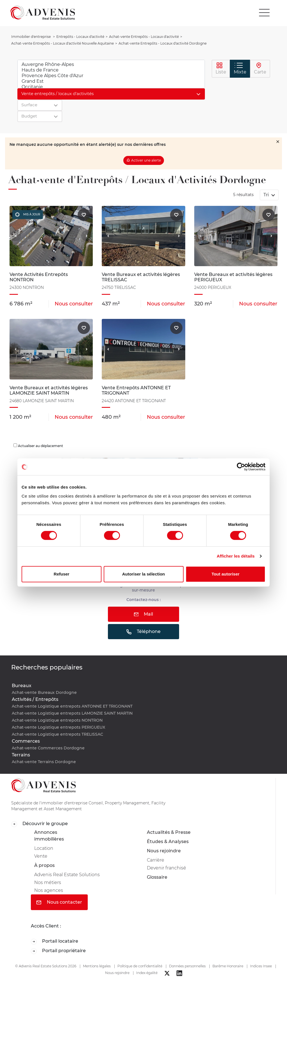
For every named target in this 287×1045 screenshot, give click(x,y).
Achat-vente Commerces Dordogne (48, 748)
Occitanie (111, 87)
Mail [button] (143, 614)
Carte (260, 68)
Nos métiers (47, 882)
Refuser (62, 574)
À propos (44, 865)
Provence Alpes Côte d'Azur (111, 76)
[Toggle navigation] (264, 13)
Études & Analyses (168, 841)
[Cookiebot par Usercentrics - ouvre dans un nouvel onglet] (240, 466)
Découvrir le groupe (39, 824)
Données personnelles (187, 966)
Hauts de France (111, 70)
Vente (40, 856)
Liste (221, 68)
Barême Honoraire (227, 966)
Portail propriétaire (58, 951)
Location (43, 848)
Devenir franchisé (166, 868)
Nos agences (48, 890)
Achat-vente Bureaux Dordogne (44, 692)
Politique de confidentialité (139, 966)
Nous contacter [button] (59, 902)
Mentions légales (97, 966)
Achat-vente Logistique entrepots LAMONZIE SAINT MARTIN (72, 713)
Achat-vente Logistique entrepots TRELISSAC (57, 734)
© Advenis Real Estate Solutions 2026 (45, 966)
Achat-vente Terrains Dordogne (44, 761)
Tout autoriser (226, 574)
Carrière (155, 860)
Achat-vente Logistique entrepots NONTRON (57, 720)
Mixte (240, 68)
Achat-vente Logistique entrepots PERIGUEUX (58, 727)
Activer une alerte (146, 160)
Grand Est (111, 81)
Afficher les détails (235, 556)
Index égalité (147, 973)
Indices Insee (261, 966)
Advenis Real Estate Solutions (67, 874)
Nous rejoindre (164, 850)
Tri (266, 194)
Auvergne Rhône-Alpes (111, 64)
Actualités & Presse (169, 832)
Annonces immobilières (49, 836)
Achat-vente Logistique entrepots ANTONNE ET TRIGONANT (72, 706)
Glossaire (157, 877)
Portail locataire (54, 941)
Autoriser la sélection (143, 574)
